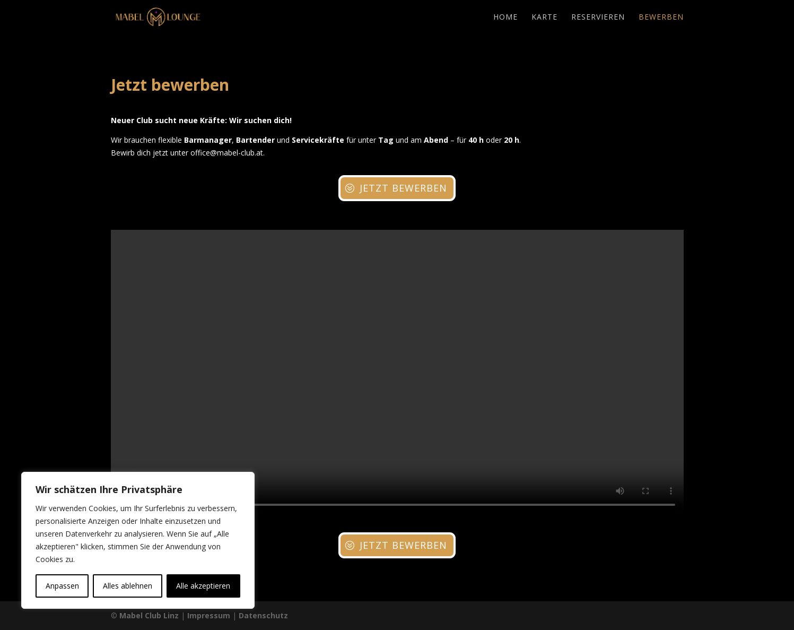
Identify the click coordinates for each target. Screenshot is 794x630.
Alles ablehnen (127, 586)
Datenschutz (263, 615)
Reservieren (598, 17)
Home (505, 17)
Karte (544, 17)
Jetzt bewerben (403, 188)
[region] (138, 540)
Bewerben (661, 17)
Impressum (208, 615)
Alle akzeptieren (203, 586)
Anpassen (62, 586)
